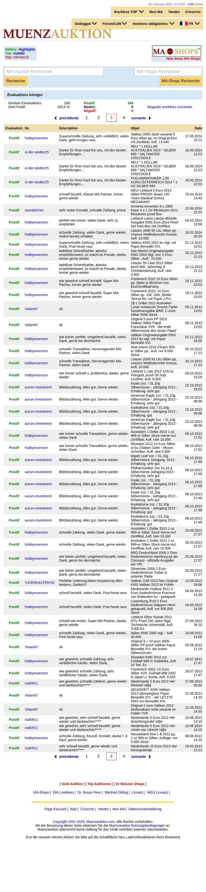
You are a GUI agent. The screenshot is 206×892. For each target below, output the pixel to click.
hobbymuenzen (36, 138)
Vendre (174, 12)
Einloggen (86, 23)
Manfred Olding (116, 792)
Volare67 (31, 309)
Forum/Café (114, 23)
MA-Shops (41, 792)
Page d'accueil (56, 809)
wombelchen (34, 210)
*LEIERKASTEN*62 (39, 583)
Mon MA (156, 12)
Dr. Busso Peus (89, 792)
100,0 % (63, 107)
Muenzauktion (119, 825)
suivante (138, 118)
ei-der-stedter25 (37, 152)
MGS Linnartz (157, 792)
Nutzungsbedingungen (148, 825)
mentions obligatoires (153, 23)
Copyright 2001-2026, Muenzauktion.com (84, 822)
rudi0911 (31, 683)
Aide (73, 809)
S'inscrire (193, 12)
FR (189, 23)
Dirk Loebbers (63, 792)
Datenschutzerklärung (145, 809)
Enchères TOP (129, 11)
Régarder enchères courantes (169, 107)
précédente (69, 118)
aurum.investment (38, 387)
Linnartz (138, 792)
